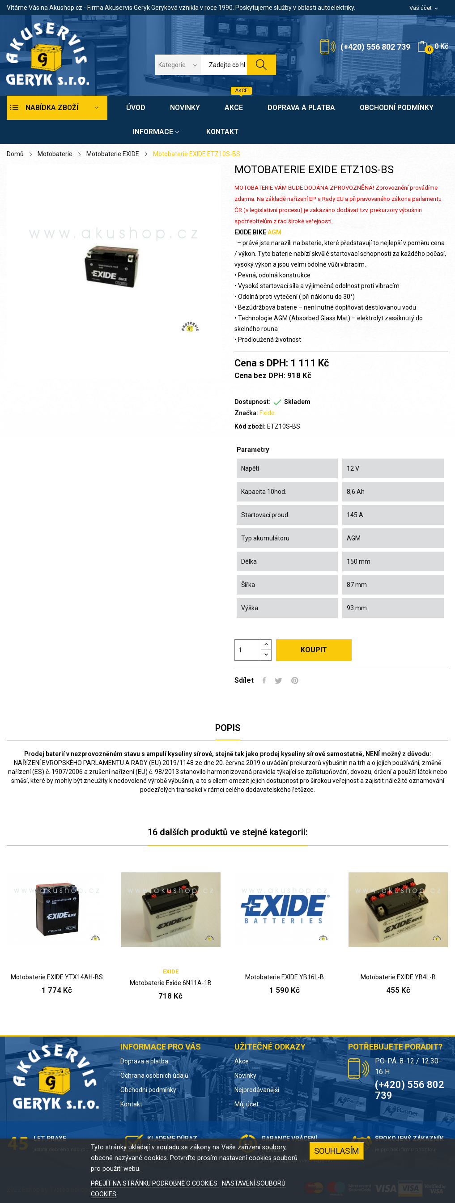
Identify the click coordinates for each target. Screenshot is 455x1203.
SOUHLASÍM (336, 1151)
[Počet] (247, 650)
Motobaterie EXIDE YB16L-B (284, 977)
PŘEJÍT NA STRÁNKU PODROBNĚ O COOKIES (155, 1183)
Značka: (246, 413)
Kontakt (131, 1104)
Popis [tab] (227, 728)
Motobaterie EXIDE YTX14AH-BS (57, 977)
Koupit (314, 650)
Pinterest (295, 680)
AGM (274, 232)
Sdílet (264, 680)
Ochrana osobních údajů (154, 1075)
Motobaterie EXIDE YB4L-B (398, 977)
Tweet (278, 680)
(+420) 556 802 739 (375, 46)
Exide (267, 413)
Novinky (245, 1075)
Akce (241, 1061)
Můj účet (246, 1104)
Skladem (297, 401)
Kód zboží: (250, 426)
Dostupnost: (252, 401)
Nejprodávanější (256, 1089)
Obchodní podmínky (148, 1089)
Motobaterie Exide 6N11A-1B (171, 982)
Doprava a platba (144, 1061)
